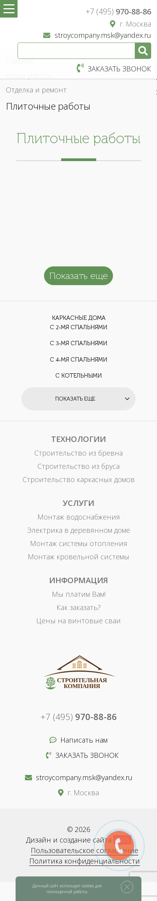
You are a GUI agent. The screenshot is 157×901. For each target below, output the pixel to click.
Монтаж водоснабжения (78, 516)
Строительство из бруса (78, 466)
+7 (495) (118, 11)
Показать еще (78, 275)
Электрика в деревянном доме (78, 530)
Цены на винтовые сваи (78, 620)
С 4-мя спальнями (78, 359)
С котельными (78, 375)
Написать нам (78, 740)
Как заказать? (78, 607)
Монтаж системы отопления (78, 543)
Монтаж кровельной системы (78, 556)
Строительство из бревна (78, 453)
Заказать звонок (114, 68)
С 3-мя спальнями (78, 343)
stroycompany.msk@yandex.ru (97, 35)
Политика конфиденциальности (84, 861)
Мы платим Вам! (79, 594)
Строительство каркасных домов (79, 479)
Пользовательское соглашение (84, 850)
